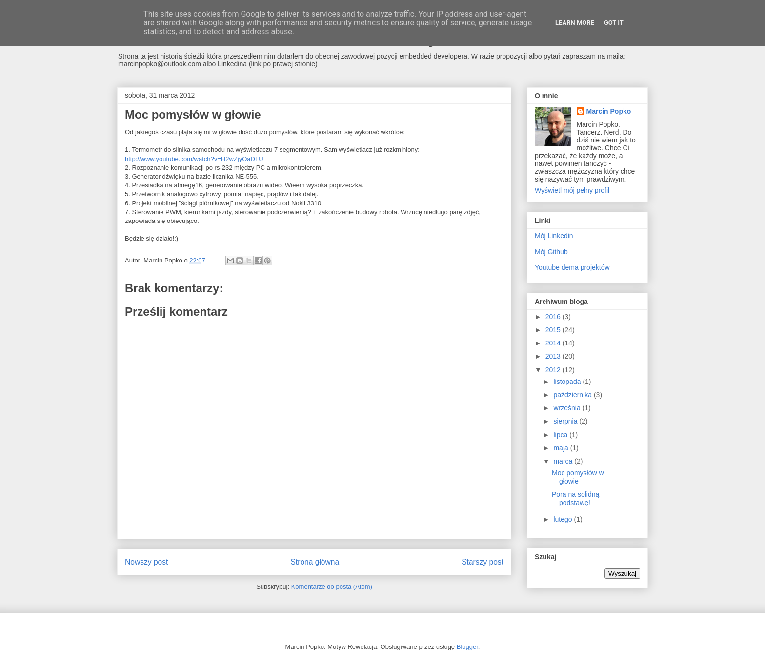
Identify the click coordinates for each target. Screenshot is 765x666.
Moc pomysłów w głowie (578, 477)
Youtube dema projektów (572, 267)
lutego (563, 519)
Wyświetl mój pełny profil (572, 190)
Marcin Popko (608, 111)
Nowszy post (146, 562)
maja (561, 448)
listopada (568, 381)
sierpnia (566, 421)
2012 (554, 370)
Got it (614, 22)
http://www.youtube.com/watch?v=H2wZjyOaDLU (194, 158)
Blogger (467, 646)
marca (563, 461)
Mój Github (551, 252)
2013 (554, 356)
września (567, 408)
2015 (554, 330)
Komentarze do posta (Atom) (331, 586)
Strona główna (314, 562)
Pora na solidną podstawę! (575, 498)
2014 (554, 343)
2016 (554, 317)
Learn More (574, 22)
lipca (561, 435)
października (573, 395)
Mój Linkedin (554, 236)
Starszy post (482, 562)
